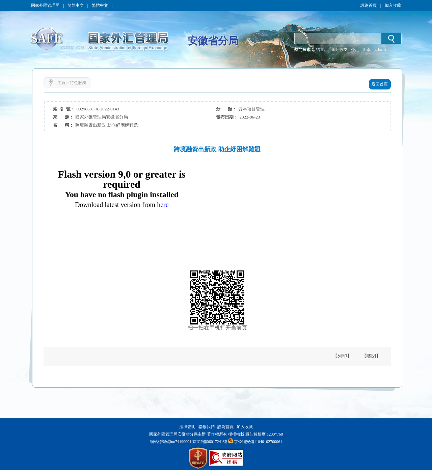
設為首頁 (368, 5)
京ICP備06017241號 (209, 441)
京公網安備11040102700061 (258, 441)
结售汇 (322, 49)
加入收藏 (393, 5)
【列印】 (342, 356)
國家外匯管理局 (45, 5)
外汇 (355, 49)
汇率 (366, 49)
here (162, 204)
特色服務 (78, 82)
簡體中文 (76, 5)
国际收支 (339, 49)
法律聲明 (187, 426)
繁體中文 (100, 5)
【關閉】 (371, 356)
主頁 (61, 82)
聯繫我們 (206, 426)
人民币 (380, 49)
